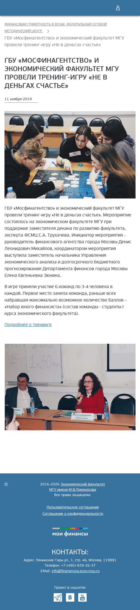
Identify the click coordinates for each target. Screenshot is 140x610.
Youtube (82, 597)
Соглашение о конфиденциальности (72, 513)
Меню (130, 8)
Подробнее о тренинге (28, 325)
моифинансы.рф (70, 532)
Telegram (58, 597)
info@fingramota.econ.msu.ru (75, 571)
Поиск (106, 8)
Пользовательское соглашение (73, 507)
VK (70, 597)
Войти (118, 8)
